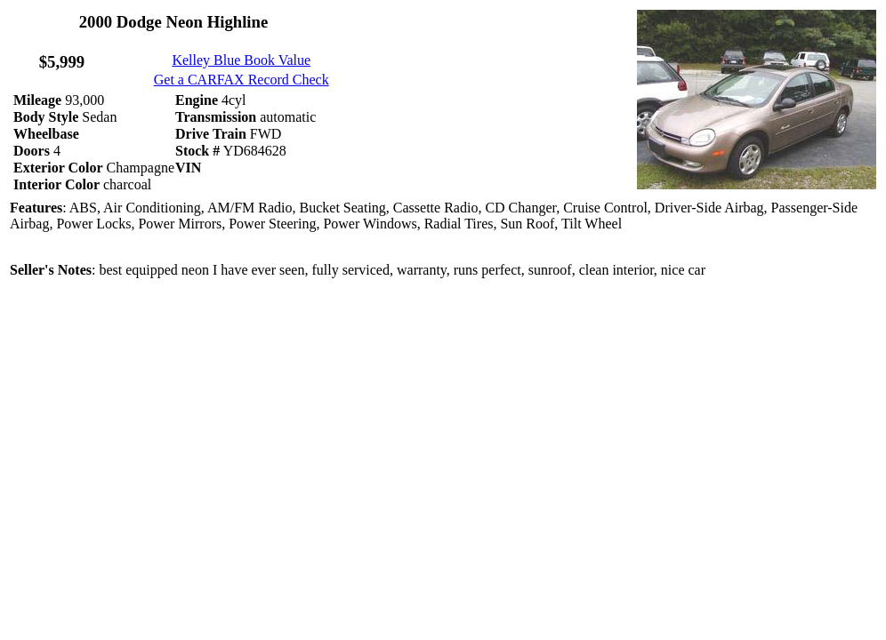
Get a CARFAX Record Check (241, 79)
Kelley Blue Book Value (241, 60)
